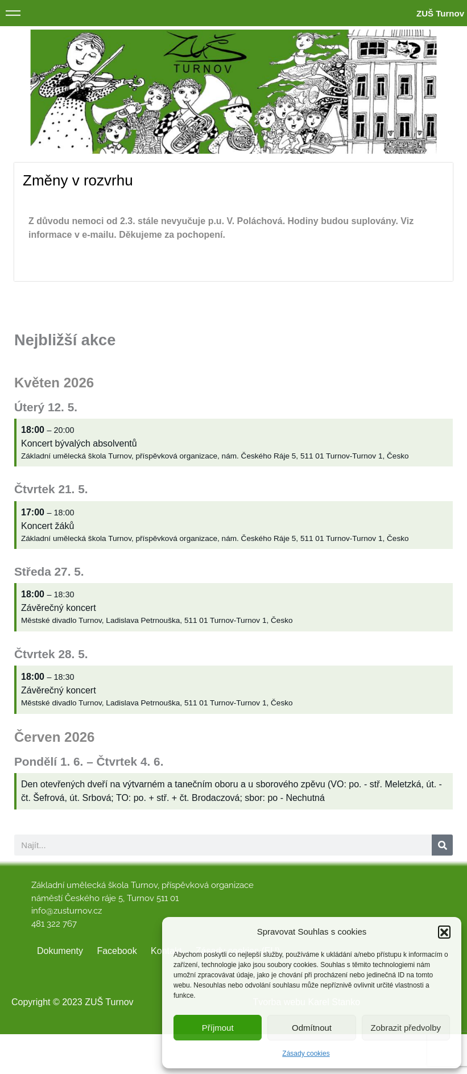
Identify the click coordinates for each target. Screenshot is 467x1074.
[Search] (442, 845)
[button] (444, 931)
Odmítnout (312, 1027)
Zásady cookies (305, 1054)
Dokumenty (60, 951)
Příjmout (218, 1027)
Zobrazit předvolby (406, 1027)
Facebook (117, 951)
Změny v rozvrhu (78, 180)
